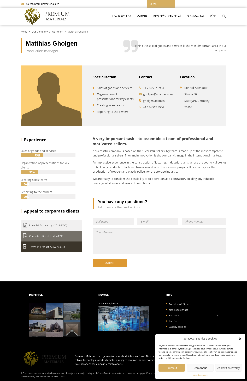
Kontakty (174, 315)
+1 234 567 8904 (153, 88)
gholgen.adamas (154, 101)
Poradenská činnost (180, 304)
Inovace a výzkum (108, 303)
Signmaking (195, 16)
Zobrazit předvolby (228, 368)
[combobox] (161, 4)
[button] (240, 338)
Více (213, 16)
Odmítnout (200, 368)
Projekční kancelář (167, 16)
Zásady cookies (200, 374)
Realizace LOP (121, 16)
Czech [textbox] (153, 3)
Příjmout (172, 368)
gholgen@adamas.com (158, 94)
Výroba (142, 16)
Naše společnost (178, 309)
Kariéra (173, 321)
